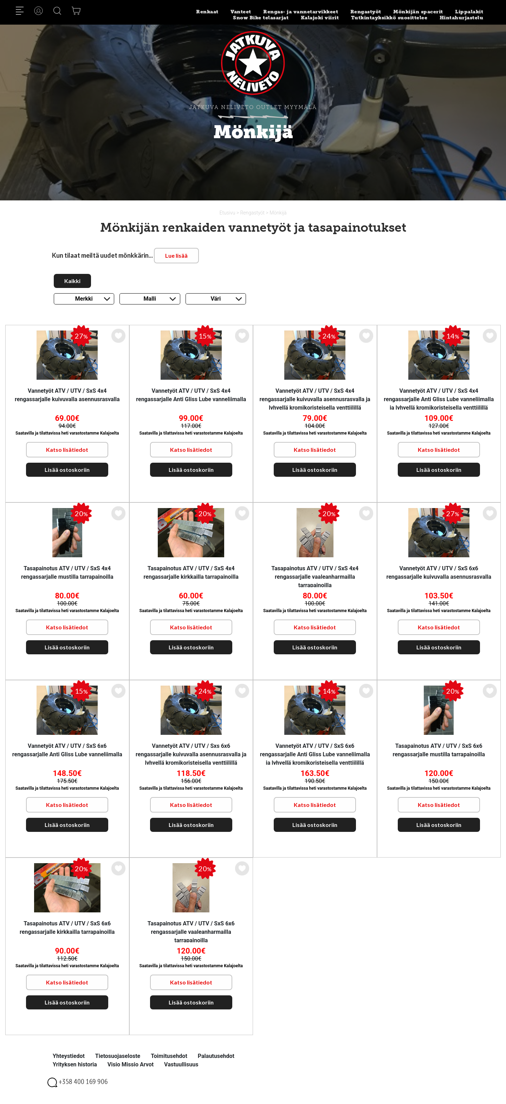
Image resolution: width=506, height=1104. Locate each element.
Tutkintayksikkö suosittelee (389, 18)
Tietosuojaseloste (117, 1056)
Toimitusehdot (169, 1056)
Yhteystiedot (69, 1056)
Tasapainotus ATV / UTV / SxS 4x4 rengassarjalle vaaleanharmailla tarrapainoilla (314, 577)
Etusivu (228, 213)
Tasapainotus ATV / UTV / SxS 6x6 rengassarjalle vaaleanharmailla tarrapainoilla (191, 932)
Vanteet (241, 12)
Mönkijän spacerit (418, 12)
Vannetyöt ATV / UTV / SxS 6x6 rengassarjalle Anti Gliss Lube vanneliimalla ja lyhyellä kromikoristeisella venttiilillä (315, 754)
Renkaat (207, 12)
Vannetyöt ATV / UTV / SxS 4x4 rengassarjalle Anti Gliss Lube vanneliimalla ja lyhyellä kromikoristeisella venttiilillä (439, 399)
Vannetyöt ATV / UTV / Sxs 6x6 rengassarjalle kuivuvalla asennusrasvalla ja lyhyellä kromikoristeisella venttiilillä (191, 754)
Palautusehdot (216, 1056)
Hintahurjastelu (462, 18)
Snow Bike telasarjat (260, 18)
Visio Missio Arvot (131, 1064)
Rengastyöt (365, 12)
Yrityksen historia (75, 1064)
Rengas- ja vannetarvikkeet (300, 12)
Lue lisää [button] (176, 255)
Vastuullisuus (181, 1064)
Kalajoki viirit (320, 18)
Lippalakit (469, 12)
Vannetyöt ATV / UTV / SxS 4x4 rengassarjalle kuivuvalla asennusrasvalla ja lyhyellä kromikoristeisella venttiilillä (315, 399)
